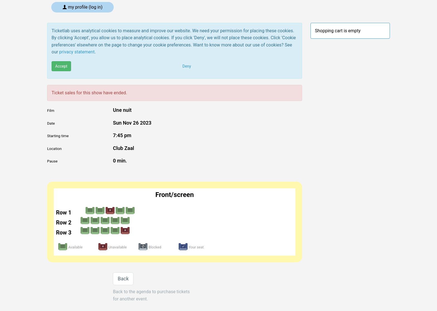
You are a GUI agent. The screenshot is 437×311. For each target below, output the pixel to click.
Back (123, 279)
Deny (187, 66)
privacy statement (76, 52)
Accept (61, 66)
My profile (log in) (82, 7)
